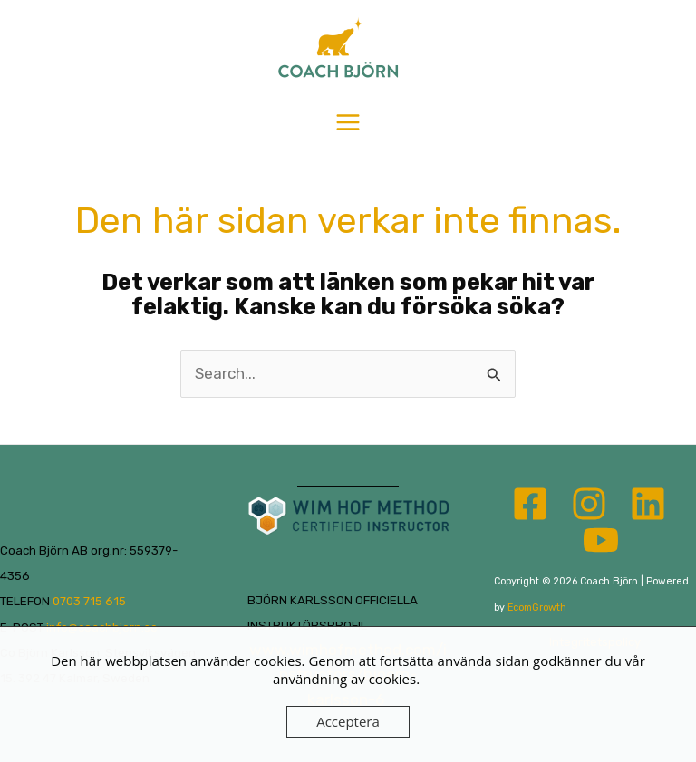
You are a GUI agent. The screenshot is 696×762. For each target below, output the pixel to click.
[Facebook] (530, 504)
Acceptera (348, 721)
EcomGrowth (537, 607)
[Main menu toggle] (348, 122)
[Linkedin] (648, 504)
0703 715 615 (89, 601)
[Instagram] (589, 504)
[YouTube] (601, 540)
